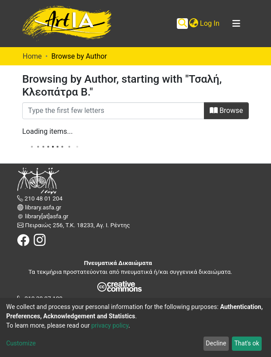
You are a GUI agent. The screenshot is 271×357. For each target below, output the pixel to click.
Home (32, 56)
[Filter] (113, 110)
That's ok (246, 343)
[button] (193, 23)
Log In (210, 23)
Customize (21, 343)
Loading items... (47, 131)
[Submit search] (182, 23)
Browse (226, 110)
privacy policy (109, 325)
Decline (216, 343)
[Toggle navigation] (236, 23)
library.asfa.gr (42, 207)
